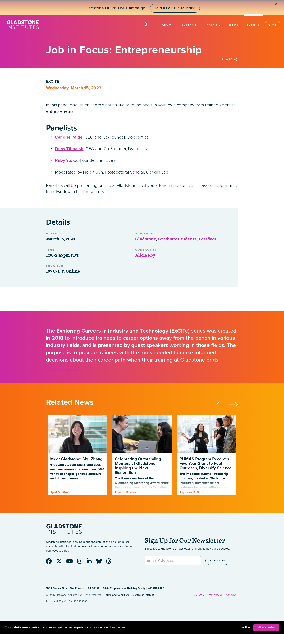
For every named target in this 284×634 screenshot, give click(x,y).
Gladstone (145, 238)
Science (189, 24)
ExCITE (52, 81)
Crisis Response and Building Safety (124, 588)
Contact (231, 594)
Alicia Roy (145, 255)
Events (253, 24)
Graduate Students (177, 238)
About (168, 24)
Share (229, 59)
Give (272, 24)
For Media (215, 594)
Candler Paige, (69, 137)
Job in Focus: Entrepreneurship (63, 370)
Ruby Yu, (63, 160)
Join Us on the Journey (175, 8)
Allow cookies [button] (266, 627)
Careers (199, 594)
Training (212, 24)
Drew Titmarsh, (69, 148)
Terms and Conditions (117, 594)
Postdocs (207, 238)
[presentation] (222, 404)
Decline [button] (245, 627)
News (234, 24)
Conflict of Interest (143, 594)
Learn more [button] (117, 627)
